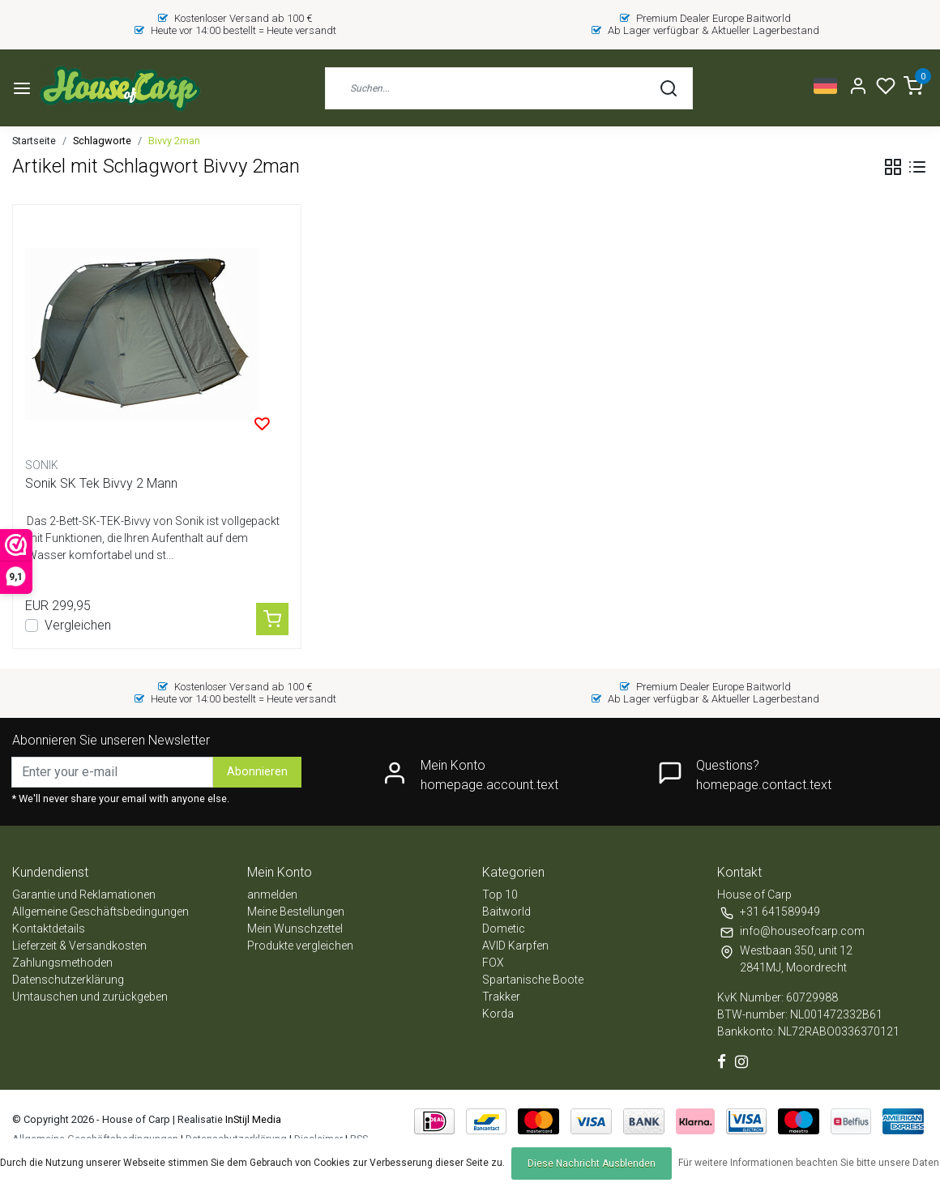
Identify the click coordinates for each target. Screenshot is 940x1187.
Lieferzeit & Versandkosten (79, 945)
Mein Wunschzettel (295, 928)
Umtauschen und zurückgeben (90, 996)
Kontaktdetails (48, 928)
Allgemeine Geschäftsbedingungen (100, 911)
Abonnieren (257, 772)
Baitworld (506, 911)
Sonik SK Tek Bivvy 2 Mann (101, 483)
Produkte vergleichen (300, 945)
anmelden (272, 894)
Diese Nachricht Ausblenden (592, 1163)
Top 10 (500, 894)
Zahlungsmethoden (62, 962)
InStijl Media (252, 1119)
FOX (493, 962)
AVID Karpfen (515, 945)
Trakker (501, 996)
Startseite (34, 140)
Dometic (503, 928)
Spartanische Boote (532, 979)
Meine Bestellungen (295, 911)
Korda (498, 1013)
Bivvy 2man (174, 140)
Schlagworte (102, 140)
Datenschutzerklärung (68, 979)
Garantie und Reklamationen (84, 894)
